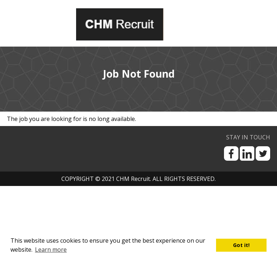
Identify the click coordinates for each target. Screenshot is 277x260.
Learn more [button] (51, 250)
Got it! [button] (241, 245)
